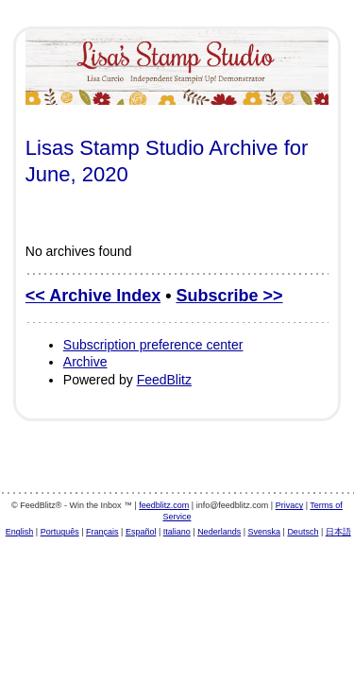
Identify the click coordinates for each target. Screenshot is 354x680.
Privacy (290, 505)
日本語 (338, 531)
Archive (85, 361)
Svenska (264, 531)
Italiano (177, 531)
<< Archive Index (92, 295)
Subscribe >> (230, 295)
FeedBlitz (164, 379)
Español (141, 531)
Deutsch (302, 531)
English (20, 531)
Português (60, 531)
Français (102, 531)
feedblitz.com (164, 505)
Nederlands (219, 531)
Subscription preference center (153, 344)
